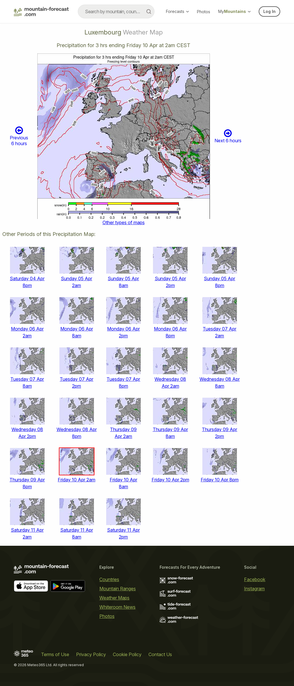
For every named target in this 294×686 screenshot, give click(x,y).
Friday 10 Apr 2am (76, 480)
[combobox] (116, 11)
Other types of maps (123, 222)
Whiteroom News (117, 607)
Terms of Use (55, 654)
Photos (203, 11)
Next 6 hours (227, 136)
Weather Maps (114, 598)
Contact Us (160, 654)
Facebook (254, 579)
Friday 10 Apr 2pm (170, 480)
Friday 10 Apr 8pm (220, 480)
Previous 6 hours (19, 136)
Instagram (254, 588)
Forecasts (177, 11)
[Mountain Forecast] (41, 11)
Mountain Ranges (117, 588)
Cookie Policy (127, 654)
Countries (109, 579)
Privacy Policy (91, 654)
